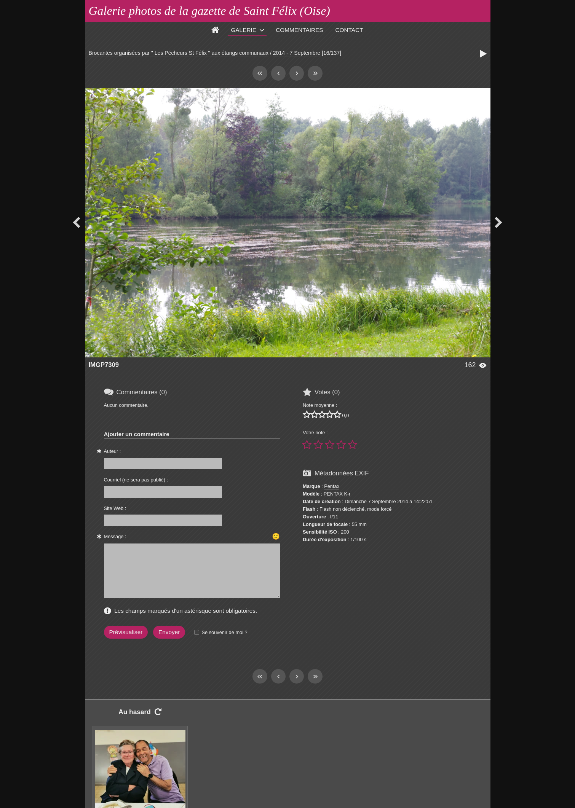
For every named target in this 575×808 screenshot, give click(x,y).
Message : (115, 536)
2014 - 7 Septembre (296, 53)
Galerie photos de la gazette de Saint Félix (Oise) (210, 11)
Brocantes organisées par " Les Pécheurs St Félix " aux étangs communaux (178, 53)
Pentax (331, 486)
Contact (349, 30)
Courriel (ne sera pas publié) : (136, 480)
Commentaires (299, 30)
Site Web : (115, 508)
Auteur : (112, 451)
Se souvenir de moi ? (224, 632)
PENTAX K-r (337, 494)
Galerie (243, 30)
